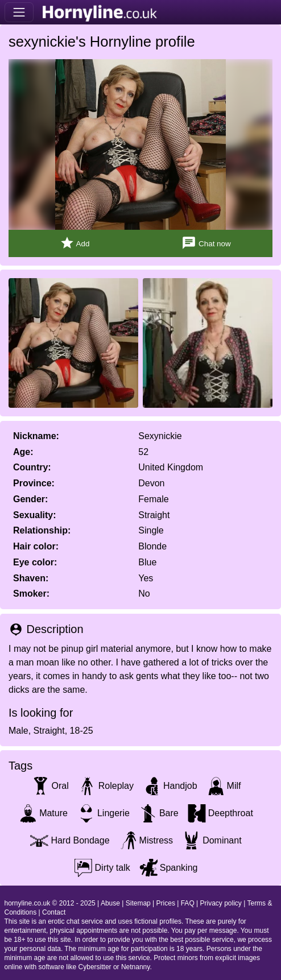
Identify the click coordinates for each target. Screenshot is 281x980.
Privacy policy (221, 903)
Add (75, 243)
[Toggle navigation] (19, 12)
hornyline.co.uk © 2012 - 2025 (50, 903)
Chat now (205, 243)
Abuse (110, 903)
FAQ (188, 903)
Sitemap (138, 903)
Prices (165, 903)
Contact (53, 912)
